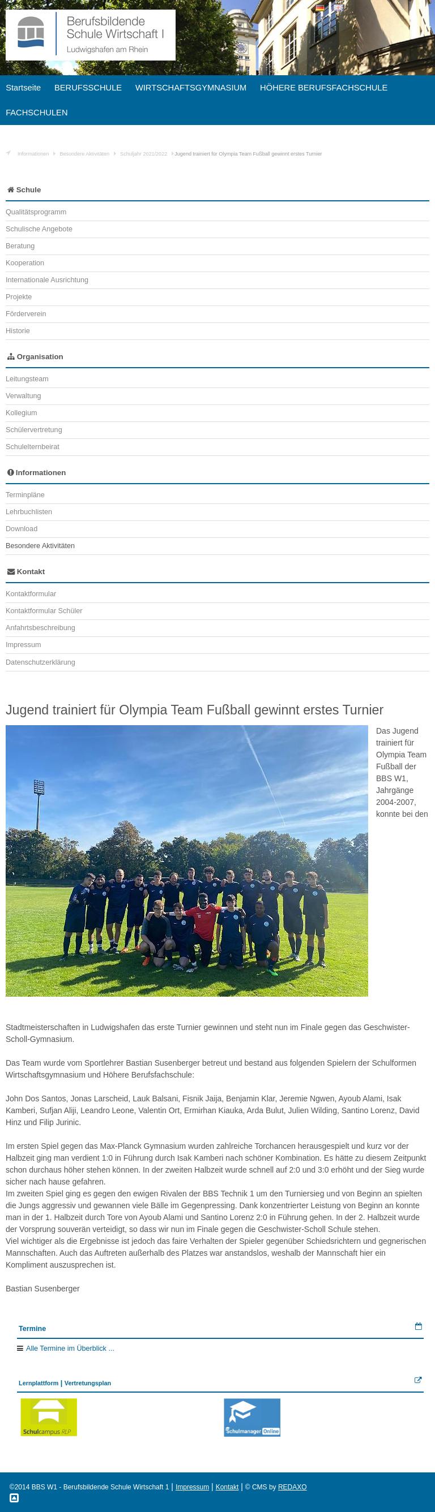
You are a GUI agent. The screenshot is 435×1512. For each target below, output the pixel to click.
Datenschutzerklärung (40, 662)
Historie (18, 331)
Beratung (20, 246)
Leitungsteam (27, 379)
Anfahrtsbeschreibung (40, 628)
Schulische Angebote (39, 229)
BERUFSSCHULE (88, 87)
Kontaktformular (31, 594)
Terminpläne (25, 495)
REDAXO (292, 1487)
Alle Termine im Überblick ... (70, 1348)
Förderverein (26, 314)
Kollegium (21, 413)
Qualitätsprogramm (36, 212)
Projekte (19, 297)
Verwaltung (23, 396)
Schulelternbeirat (32, 447)
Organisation (35, 356)
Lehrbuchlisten (29, 512)
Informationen (33, 154)
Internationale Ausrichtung (47, 280)
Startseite (23, 87)
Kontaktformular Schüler (44, 611)
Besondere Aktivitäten (84, 154)
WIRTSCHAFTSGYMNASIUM (190, 87)
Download (21, 529)
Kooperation (25, 263)
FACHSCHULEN (36, 112)
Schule (24, 190)
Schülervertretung (34, 430)
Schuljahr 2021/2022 (143, 154)
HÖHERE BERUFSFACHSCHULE (323, 87)
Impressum (23, 645)
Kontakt (26, 571)
